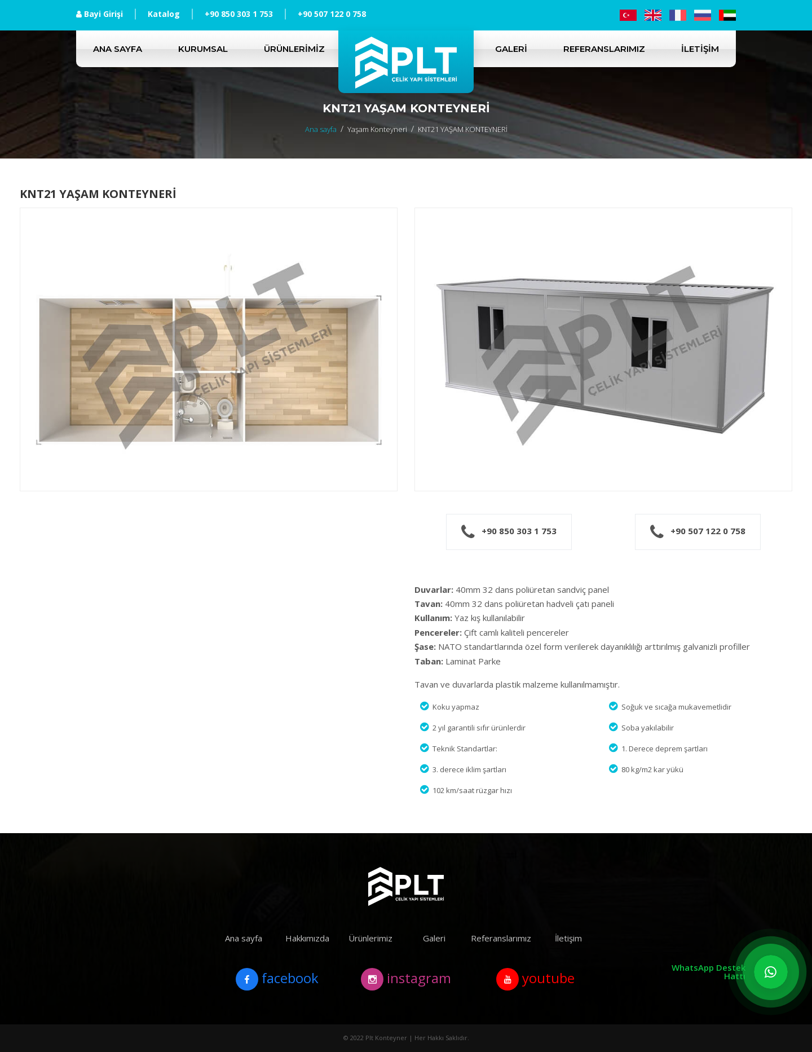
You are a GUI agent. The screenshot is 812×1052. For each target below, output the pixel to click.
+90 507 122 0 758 (332, 13)
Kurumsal (203, 48)
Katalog (164, 13)
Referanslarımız (604, 48)
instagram (406, 979)
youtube (535, 979)
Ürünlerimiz (294, 48)
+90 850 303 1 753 (239, 13)
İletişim (700, 48)
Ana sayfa (117, 48)
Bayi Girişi (99, 13)
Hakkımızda (307, 938)
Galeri (511, 48)
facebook (277, 979)
